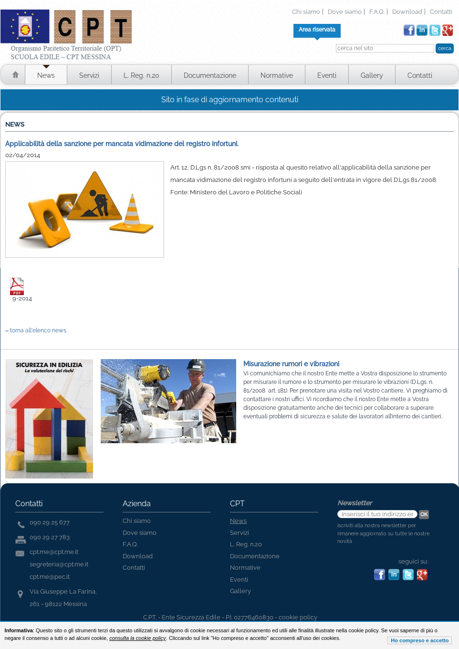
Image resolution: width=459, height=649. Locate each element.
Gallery (372, 75)
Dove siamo (345, 12)
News (46, 75)
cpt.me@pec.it (50, 576)
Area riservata (317, 29)
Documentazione (210, 75)
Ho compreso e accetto (420, 640)
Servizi (89, 75)
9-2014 (22, 298)
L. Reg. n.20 (141, 75)
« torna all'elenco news (35, 330)
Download (407, 12)
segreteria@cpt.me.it (59, 564)
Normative (277, 75)
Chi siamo (306, 12)
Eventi (326, 75)
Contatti (441, 12)
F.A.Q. (377, 12)
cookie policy (298, 617)
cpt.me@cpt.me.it (54, 551)
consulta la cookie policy (137, 638)
